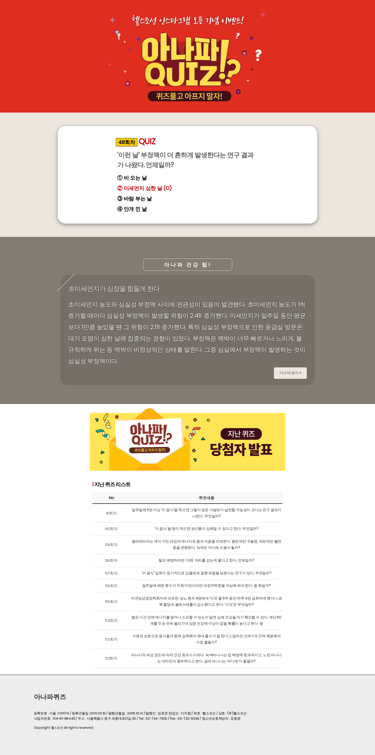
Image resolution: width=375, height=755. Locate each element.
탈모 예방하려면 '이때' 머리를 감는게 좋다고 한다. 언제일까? (206, 560)
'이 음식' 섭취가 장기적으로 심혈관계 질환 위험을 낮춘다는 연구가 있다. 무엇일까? (206, 573)
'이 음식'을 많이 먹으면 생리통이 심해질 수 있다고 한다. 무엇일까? (206, 528)
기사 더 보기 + (290, 372)
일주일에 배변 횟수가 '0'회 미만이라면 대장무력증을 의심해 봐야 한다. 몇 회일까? (206, 585)
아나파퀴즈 (50, 696)
